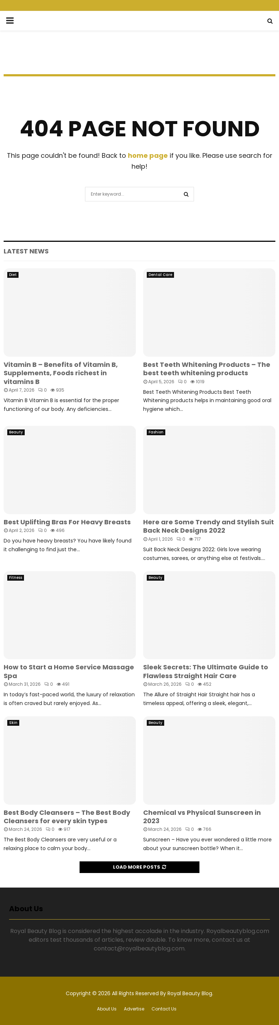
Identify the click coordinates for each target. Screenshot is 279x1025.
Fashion (156, 432)
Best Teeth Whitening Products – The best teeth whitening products (206, 368)
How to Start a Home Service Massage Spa (69, 671)
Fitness (15, 577)
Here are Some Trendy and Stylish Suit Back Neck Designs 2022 (208, 526)
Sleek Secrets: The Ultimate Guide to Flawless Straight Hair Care (205, 671)
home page (148, 155)
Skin (13, 722)
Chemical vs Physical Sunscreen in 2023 (202, 816)
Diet (13, 274)
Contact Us (164, 1009)
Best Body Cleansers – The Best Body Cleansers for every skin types (67, 816)
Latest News (26, 251)
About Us (107, 1009)
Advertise (134, 1009)
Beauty (16, 432)
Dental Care (160, 274)
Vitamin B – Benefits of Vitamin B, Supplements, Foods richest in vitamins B (61, 373)
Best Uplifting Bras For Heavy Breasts (67, 521)
